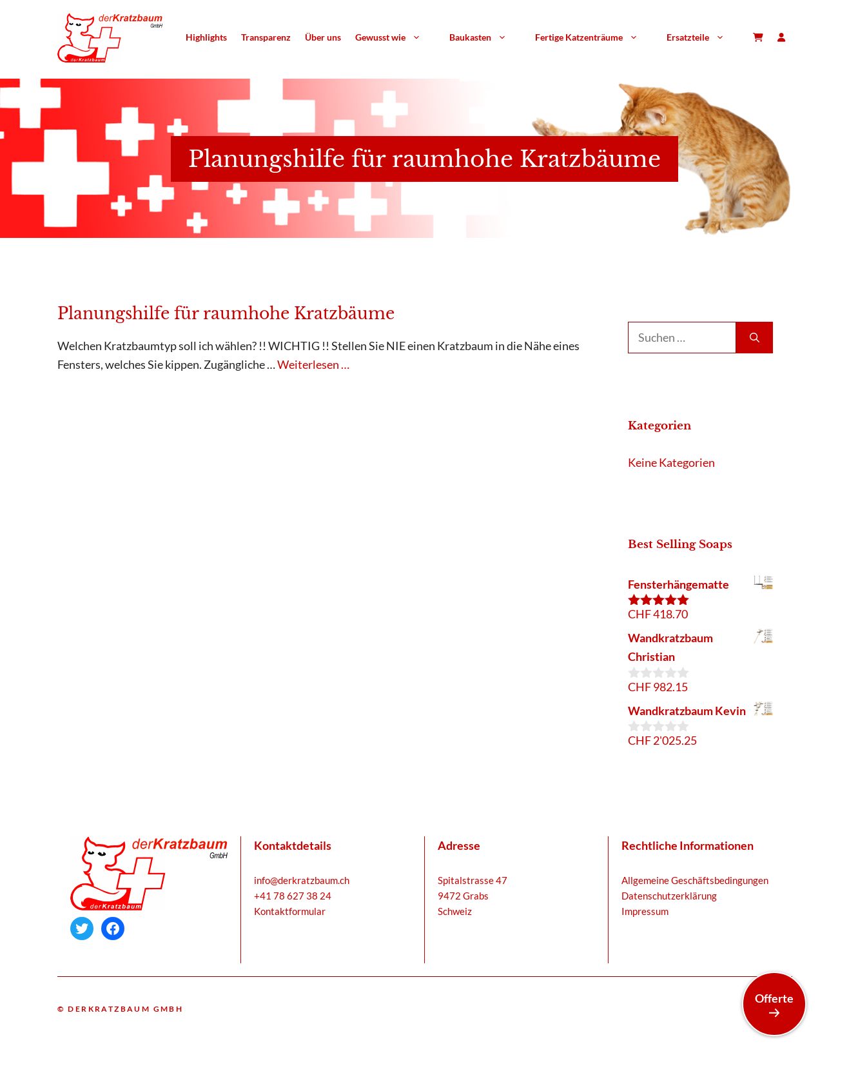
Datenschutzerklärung (669, 895)
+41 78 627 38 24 (292, 895)
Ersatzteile (703, 37)
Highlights (206, 37)
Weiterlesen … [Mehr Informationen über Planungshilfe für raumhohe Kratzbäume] (313, 364)
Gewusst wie (395, 37)
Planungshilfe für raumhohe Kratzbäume (226, 314)
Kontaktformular (290, 911)
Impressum (644, 911)
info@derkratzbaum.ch (301, 880)
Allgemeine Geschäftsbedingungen (694, 880)
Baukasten (485, 37)
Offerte (774, 1004)
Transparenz (266, 37)
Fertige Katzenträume (593, 37)
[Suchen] (754, 337)
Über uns (323, 37)
